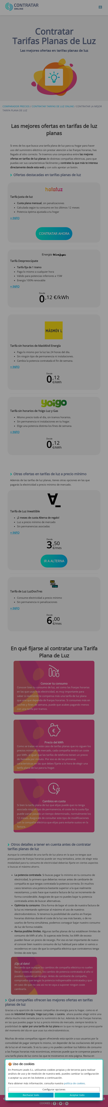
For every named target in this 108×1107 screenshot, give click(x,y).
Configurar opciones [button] (53, 1089)
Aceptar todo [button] (77, 1095)
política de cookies (74, 1083)
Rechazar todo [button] (31, 1095)
